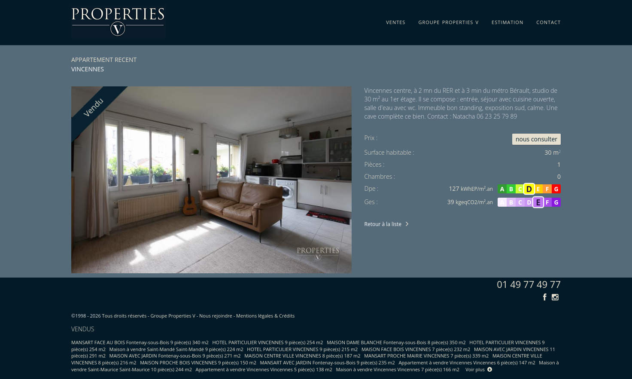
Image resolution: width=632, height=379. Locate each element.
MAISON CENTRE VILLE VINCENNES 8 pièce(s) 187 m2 (302, 355)
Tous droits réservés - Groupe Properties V (148, 315)
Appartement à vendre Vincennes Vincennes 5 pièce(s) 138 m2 (264, 369)
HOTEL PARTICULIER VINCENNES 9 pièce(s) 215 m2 (302, 349)
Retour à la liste (383, 224)
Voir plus (478, 369)
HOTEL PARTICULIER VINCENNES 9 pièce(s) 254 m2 (268, 342)
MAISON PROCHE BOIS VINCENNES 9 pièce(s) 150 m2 (198, 362)
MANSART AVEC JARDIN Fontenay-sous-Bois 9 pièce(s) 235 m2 (327, 362)
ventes (395, 21)
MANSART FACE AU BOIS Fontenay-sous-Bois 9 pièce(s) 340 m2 (140, 342)
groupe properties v (448, 21)
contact (548, 21)
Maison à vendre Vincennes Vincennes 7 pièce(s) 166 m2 (397, 369)
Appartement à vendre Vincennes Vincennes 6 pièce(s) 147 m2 (466, 362)
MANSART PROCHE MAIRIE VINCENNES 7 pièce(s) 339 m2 (426, 355)
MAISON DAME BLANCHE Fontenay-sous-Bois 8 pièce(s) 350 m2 (396, 342)
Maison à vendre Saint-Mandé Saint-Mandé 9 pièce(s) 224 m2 (176, 349)
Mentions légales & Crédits (265, 315)
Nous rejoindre (215, 315)
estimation (507, 21)
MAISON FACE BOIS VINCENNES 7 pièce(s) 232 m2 (416, 349)
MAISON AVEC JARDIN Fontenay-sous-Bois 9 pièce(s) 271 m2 (175, 355)
